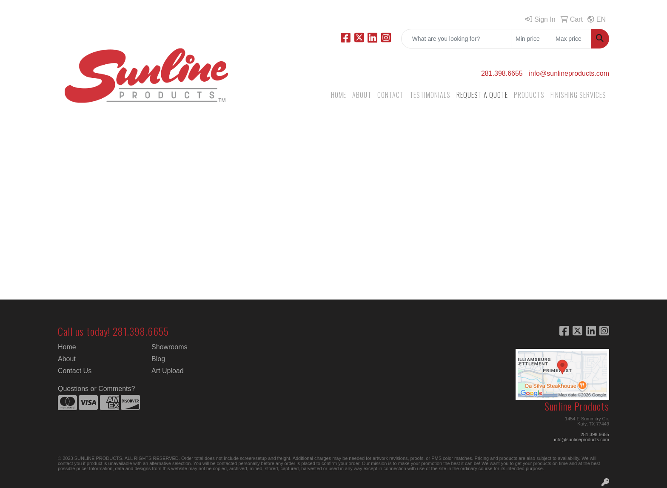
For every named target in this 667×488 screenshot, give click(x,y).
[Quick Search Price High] (571, 39)
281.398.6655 (502, 73)
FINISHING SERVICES (578, 95)
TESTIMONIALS (430, 95)
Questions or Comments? (96, 388)
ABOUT (361, 95)
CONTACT (390, 95)
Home (67, 347)
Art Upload (167, 370)
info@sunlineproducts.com (569, 73)
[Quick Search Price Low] (531, 39)
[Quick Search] (456, 39)
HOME (338, 95)
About (67, 358)
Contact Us (74, 370)
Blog (158, 358)
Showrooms (169, 347)
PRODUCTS (529, 95)
